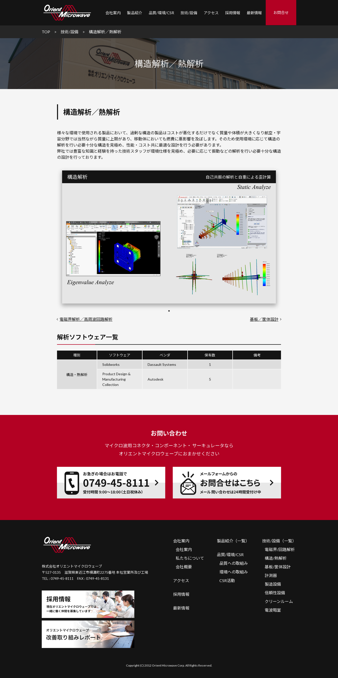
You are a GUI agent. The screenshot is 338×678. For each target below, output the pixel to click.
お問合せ (281, 12)
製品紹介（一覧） (233, 540)
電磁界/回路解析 (280, 549)
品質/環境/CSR (230, 554)
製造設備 (273, 584)
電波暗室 (273, 610)
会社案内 (181, 540)
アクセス (211, 12)
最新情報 (254, 12)
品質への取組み (233, 563)
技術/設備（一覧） (279, 540)
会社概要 (184, 566)
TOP (46, 31)
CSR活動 (227, 580)
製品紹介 (134, 12)
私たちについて (190, 558)
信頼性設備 (275, 592)
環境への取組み (233, 571)
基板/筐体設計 (278, 566)
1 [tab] (169, 311)
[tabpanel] (169, 243)
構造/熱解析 (276, 558)
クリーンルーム (279, 601)
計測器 (271, 575)
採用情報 (232, 12)
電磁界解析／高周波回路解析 (86, 319)
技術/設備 (188, 12)
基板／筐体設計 (264, 319)
